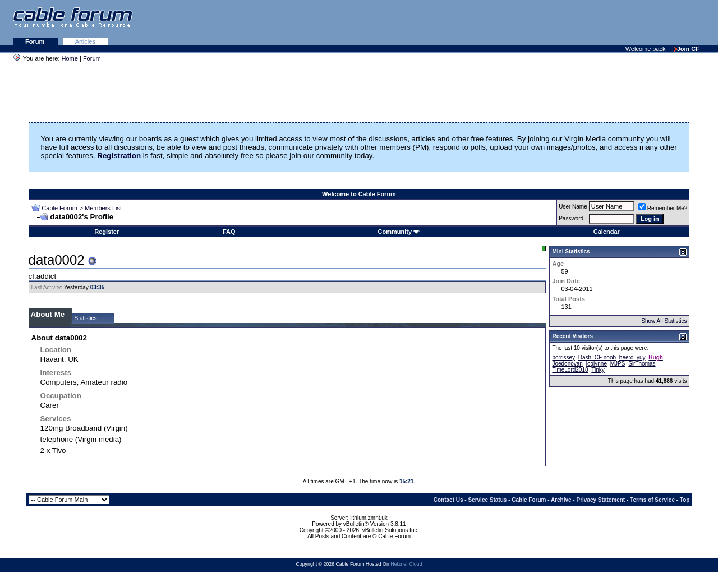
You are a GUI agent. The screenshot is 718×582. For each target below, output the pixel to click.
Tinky (598, 370)
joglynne (596, 364)
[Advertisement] (581, 22)
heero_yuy (632, 357)
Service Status (487, 500)
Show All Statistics (664, 321)
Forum (35, 41)
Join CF (686, 48)
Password (571, 218)
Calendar (606, 231)
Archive (561, 500)
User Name (573, 207)
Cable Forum (59, 208)
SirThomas (641, 364)
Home (70, 58)
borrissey (563, 357)
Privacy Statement (600, 500)
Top (685, 500)
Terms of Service (652, 500)
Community (399, 231)
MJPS (617, 364)
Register (106, 231)
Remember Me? (663, 208)
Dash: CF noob (597, 357)
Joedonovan (567, 364)
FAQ (229, 231)
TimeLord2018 (570, 370)
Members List (103, 208)
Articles (85, 41)
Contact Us (448, 500)
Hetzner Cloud (406, 564)
